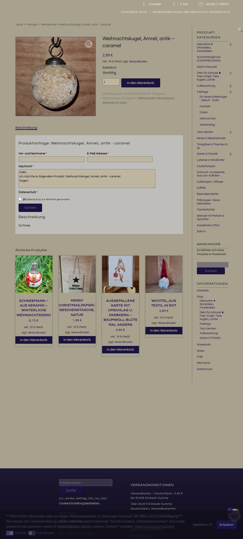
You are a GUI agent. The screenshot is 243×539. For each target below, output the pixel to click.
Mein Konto (199, 12)
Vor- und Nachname (33, 153)
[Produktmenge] (111, 81)
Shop (145, 12)
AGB (186, 12)
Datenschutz (219, 12)
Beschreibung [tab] (26, 127)
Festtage (31, 24)
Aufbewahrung (206, 85)
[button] (88, 44)
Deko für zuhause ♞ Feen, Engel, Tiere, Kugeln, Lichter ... (209, 76)
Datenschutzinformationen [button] (155, 526)
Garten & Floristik (207, 153)
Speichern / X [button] (202, 524)
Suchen (211, 271)
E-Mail (179, 4)
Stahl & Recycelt (207, 66)
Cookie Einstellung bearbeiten (79, 503)
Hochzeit (205, 106)
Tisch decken (205, 132)
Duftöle (201, 187)
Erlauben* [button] (227, 524)
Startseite (129, 12)
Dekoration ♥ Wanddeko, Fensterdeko (205, 48)
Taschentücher (206, 209)
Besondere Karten (208, 193)
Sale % (201, 231)
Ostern (204, 112)
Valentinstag (207, 124)
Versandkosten (138, 61)
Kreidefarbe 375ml (208, 225)
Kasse (177, 12)
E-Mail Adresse (98, 153)
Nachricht (26, 166)
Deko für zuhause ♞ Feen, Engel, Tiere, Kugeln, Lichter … (212, 316)
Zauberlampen (206, 166)
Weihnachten (49, 24)
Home (19, 24)
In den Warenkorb (140, 83)
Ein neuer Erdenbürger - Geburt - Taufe (213, 98)
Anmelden (151, 4)
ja (22, 199)
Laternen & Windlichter (211, 160)
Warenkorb (162, 12)
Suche (71, 490)
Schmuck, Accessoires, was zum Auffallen (211, 174)
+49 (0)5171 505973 (214, 4)
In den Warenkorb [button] (33, 340)
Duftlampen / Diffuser (210, 181)
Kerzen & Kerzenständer (211, 138)
